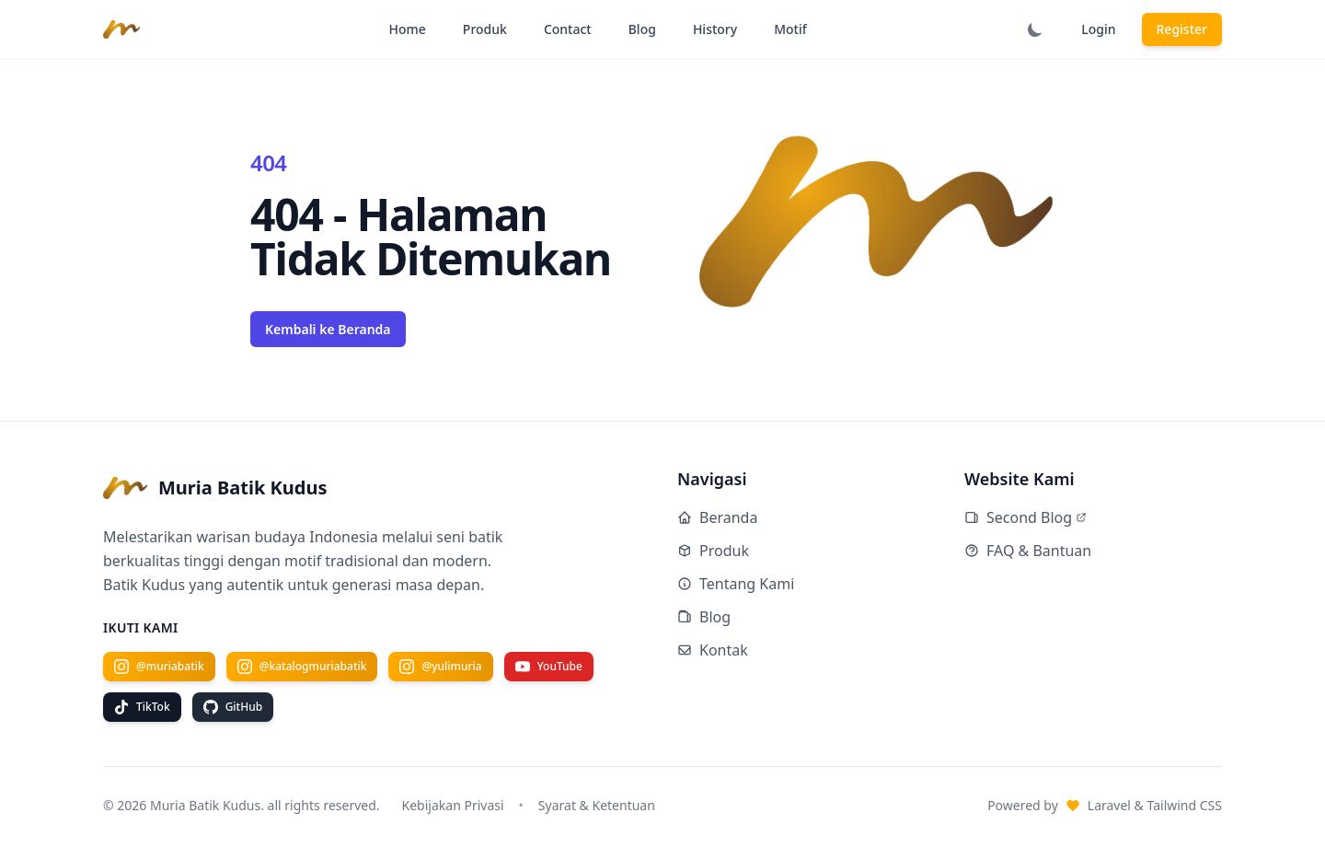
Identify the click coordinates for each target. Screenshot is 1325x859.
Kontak (712, 650)
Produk (485, 29)
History (715, 29)
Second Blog (1025, 517)
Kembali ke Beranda (328, 329)
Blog (642, 29)
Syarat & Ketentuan (596, 805)
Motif (790, 29)
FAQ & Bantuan (1027, 550)
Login (1098, 29)
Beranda (717, 517)
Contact (568, 29)
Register (1182, 29)
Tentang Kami (735, 584)
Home (407, 29)
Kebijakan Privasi (453, 805)
